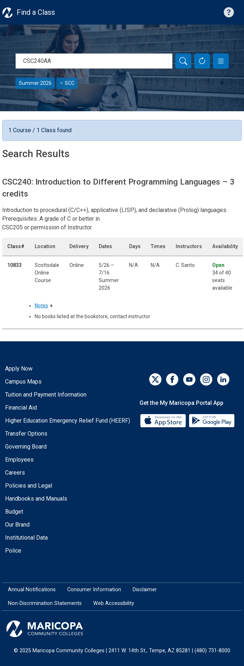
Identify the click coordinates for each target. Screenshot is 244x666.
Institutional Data (26, 537)
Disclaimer (145, 590)
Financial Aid (21, 407)
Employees (19, 459)
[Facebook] (172, 379)
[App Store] (164, 420)
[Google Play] (211, 420)
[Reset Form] (202, 61)
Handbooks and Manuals (36, 498)
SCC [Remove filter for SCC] (67, 83)
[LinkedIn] (223, 379)
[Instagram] (206, 379)
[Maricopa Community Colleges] (122, 628)
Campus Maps (23, 381)
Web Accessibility (113, 603)
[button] (221, 61)
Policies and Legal (28, 485)
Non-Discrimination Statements (45, 603)
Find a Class (36, 12)
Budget (14, 511)
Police (13, 550)
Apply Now (19, 368)
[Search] (183, 61)
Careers (15, 472)
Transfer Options (26, 433)
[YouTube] (189, 379)
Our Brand (17, 524)
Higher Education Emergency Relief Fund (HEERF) (67, 420)
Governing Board (26, 446)
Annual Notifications (32, 590)
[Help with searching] (228, 12)
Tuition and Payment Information (45, 394)
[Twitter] (155, 379)
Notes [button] (41, 305)
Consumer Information (94, 590)
